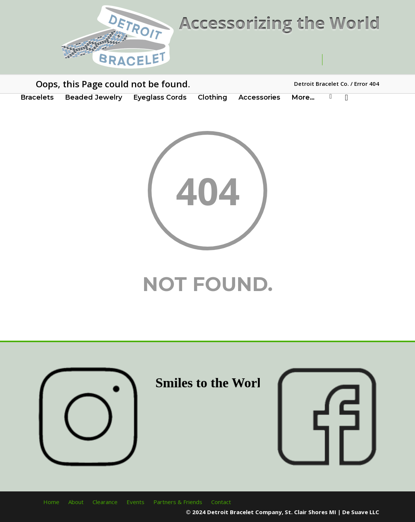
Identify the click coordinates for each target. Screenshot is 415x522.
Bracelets (37, 97)
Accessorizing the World (279, 22)
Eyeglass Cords (160, 97)
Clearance (105, 502)
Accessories (259, 97)
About (76, 502)
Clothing (212, 97)
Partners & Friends (177, 502)
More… (303, 97)
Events (135, 502)
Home (51, 502)
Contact (221, 502)
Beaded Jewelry (93, 97)
